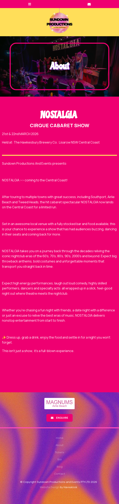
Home (59, 438)
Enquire (62, 417)
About (60, 445)
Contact (59, 473)
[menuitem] (59, 438)
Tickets (59, 452)
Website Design (49, 487)
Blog (60, 466)
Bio (59, 459)
